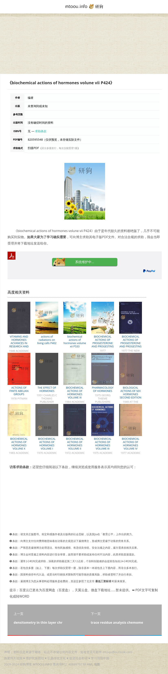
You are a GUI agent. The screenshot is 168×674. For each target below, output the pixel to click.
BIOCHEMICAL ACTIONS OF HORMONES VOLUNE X (19, 443)
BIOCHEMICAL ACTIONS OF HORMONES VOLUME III (102, 443)
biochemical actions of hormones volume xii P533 (75, 341)
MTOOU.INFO (42, 664)
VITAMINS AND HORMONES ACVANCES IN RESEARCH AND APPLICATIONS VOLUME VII (19, 345)
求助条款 (40, 131)
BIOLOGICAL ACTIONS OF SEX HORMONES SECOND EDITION (130, 392)
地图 (97, 664)
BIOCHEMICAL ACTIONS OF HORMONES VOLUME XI (74, 392)
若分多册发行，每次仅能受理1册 (59, 148)
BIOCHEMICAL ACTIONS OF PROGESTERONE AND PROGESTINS (103, 341)
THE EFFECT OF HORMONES (47, 389)
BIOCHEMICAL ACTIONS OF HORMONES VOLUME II (74, 443)
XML (90, 664)
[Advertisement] (84, 45)
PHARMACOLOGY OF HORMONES (102, 389)
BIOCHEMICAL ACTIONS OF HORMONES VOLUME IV (130, 443)
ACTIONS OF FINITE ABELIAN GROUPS (19, 391)
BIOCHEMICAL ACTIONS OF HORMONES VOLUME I (47, 443)
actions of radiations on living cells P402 (47, 340)
